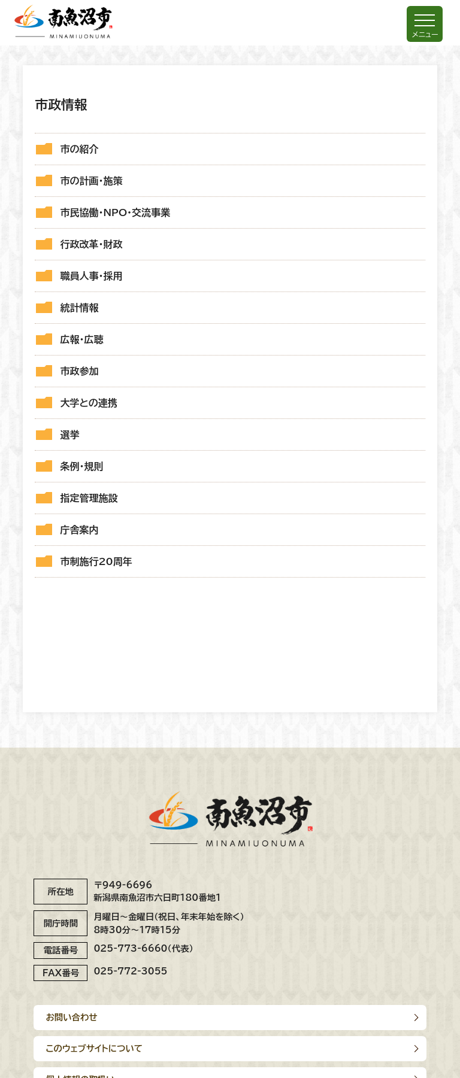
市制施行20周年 (96, 561)
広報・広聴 (81, 339)
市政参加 (79, 371)
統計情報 (79, 307)
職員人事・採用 (91, 276)
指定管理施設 (88, 498)
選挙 (69, 434)
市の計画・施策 (91, 181)
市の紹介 (79, 149)
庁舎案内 (79, 530)
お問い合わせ (71, 1017)
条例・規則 (81, 466)
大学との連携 (88, 403)
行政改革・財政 (91, 244)
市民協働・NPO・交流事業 (115, 212)
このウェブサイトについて (94, 1048)
